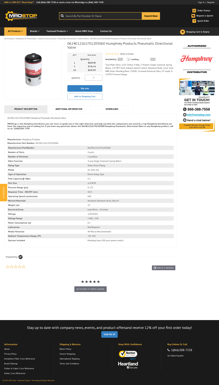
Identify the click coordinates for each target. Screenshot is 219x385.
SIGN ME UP (109, 334)
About (7, 349)
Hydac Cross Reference (15, 373)
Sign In (201, 2)
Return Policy (65, 349)
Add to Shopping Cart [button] (85, 96)
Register (211, 2)
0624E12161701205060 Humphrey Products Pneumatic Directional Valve (120, 38)
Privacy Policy (10, 353)
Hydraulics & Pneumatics (26, 38)
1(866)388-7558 (181, 350)
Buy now (85, 88)
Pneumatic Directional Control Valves (73, 38)
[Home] (22, 16)
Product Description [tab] (25, 109)
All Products (9, 38)
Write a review (127, 54)
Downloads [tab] (112, 109)
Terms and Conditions (69, 363)
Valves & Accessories (47, 38)
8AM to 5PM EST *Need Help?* (19, 2)
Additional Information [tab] (69, 109)
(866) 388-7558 (48, 2)
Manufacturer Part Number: (21, 143)
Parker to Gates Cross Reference (19, 368)
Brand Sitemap (11, 363)
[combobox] (109, 16)
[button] (163, 267)
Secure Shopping (67, 353)
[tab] (90, 180)
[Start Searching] (151, 16)
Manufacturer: (14, 139)
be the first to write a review (90, 289)
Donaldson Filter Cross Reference (19, 358)
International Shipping (70, 358)
